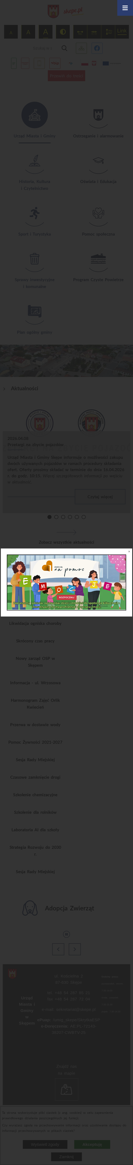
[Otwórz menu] (125, 8)
